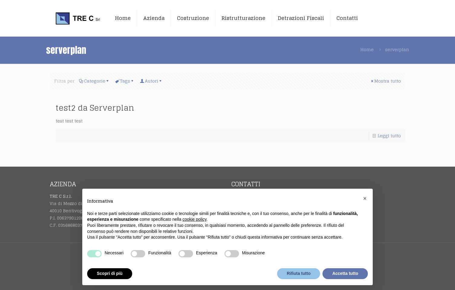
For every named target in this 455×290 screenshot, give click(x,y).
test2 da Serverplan (95, 108)
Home (367, 49)
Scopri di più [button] (110, 273)
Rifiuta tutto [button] (299, 273)
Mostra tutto (385, 81)
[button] (365, 198)
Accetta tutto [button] (345, 273)
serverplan (397, 49)
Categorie (94, 81)
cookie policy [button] (194, 219)
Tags (124, 81)
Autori (151, 81)
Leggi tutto (389, 135)
